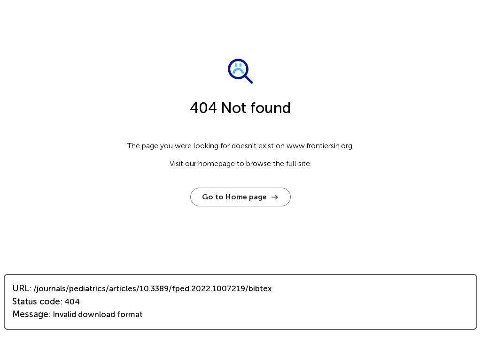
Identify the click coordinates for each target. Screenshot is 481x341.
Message (30, 314)
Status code (36, 301)
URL (20, 288)
